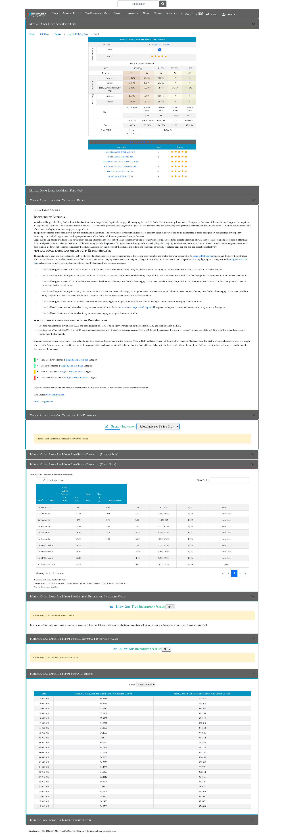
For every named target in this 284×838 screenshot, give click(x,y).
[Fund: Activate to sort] (88, 478)
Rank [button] (205, 478)
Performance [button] (233, 478)
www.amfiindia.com (55, 385)
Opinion (158, 13)
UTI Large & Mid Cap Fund (120, 147)
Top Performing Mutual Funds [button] (103, 13)
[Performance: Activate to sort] (235, 478)
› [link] (240, 550)
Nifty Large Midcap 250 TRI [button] (119, 478)
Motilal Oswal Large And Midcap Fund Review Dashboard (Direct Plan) (73, 454)
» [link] (246, 550)
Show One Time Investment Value (137, 584)
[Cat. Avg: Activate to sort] (157, 478)
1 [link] (222, 550)
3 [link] (234, 550)
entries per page (56, 470)
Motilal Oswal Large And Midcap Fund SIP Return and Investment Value (74, 615)
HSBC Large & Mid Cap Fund (120, 161)
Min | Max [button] (179, 478)
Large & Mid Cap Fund (77, 34)
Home (55, 13)
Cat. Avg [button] (155, 478)
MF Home (44, 34)
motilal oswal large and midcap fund (120, 156)
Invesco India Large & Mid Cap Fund (136, 297)
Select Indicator (120, 416)
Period (132, 661)
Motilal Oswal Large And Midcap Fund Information (60, 797)
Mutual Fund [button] (71, 13)
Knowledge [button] (173, 13)
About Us (191, 13)
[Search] (138, 3)
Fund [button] (86, 478)
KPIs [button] (40, 478)
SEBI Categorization (43, 391)
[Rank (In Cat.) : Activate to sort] (207, 478)
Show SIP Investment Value (137, 626)
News (146, 13)
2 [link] (228, 550)
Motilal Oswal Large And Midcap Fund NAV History (61, 650)
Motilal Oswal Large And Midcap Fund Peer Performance (64, 405)
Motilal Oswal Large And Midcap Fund (52, 23)
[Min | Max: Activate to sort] (181, 478)
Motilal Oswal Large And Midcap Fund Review (57, 190)
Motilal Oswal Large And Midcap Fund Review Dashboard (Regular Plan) (74, 444)
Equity (58, 34)
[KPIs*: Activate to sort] (58, 478)
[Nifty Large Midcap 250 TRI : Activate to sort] (121, 478)
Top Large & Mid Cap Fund (142, 132)
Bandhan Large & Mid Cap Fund (120, 142)
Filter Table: (202, 470)
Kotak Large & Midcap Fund (120, 166)
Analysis (133, 13)
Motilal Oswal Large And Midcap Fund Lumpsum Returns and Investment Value (77, 573)
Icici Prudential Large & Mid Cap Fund (120, 152)
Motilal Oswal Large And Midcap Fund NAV (56, 180)
